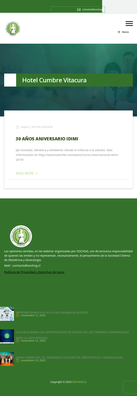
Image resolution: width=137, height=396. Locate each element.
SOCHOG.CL (79, 382)
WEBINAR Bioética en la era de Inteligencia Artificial (52, 312)
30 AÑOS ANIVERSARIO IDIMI (47, 139)
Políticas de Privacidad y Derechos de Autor (34, 272)
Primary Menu (129, 23)
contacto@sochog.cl (93, 9)
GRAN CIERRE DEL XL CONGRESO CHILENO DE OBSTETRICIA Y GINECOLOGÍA (69, 357)
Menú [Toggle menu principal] (123, 32)
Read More (27, 173)
